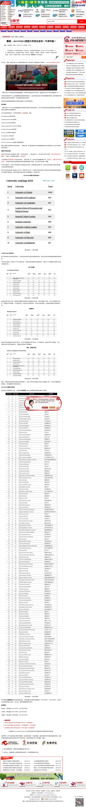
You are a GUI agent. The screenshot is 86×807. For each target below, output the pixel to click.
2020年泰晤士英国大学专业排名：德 (12, 765)
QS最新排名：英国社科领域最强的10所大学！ (18, 749)
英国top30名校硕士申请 (71, 117)
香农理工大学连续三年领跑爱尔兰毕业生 (75, 88)
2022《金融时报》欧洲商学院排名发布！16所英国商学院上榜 (22, 752)
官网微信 (68, 171)
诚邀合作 (53, 790)
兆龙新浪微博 (68, 53)
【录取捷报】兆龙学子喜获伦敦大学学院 (75, 68)
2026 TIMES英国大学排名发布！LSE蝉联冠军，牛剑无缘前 (20, 725)
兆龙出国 (28, 790)
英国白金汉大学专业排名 (40, 770)
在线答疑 (70, 46)
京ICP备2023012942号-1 (35, 799)
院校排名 (58, 27)
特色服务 (43, 790)
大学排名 (21, 36)
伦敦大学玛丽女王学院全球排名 (11, 761)
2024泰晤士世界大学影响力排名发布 (12, 767)
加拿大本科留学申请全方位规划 (73, 115)
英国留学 (9, 700)
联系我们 (38, 790)
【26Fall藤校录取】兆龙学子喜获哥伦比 (75, 63)
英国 (17, 30)
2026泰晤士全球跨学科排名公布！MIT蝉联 (76, 142)
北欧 (56, 30)
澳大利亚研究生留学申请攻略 (73, 124)
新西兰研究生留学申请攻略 (72, 126)
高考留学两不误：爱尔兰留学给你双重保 (75, 120)
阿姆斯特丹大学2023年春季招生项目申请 (75, 90)
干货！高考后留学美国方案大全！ (74, 113)
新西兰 (43, 30)
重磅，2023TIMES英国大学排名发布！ (44, 767)
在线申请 (70, 50)
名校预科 (50, 27)
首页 (4, 27)
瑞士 (62, 30)
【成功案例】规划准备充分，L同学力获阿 (75, 72)
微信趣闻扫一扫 (76, 53)
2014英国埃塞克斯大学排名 (41, 761)
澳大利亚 (36, 30)
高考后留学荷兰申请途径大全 (73, 122)
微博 (75, 171)
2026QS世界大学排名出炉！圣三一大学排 (75, 144)
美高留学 (11, 27)
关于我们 (33, 790)
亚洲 (69, 30)
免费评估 (81, 46)
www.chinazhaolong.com (20, 731)
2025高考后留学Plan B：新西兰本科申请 (75, 95)
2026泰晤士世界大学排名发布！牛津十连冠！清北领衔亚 (19, 727)
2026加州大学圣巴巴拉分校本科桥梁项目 (75, 81)
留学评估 (68, 179)
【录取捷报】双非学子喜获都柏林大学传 (75, 70)
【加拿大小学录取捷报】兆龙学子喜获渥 (75, 65)
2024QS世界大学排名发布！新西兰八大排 (75, 158)
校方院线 (75, 179)
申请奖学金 (43, 27)
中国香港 (49, 30)
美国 (4, 30)
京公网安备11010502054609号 (48, 799)
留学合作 (73, 27)
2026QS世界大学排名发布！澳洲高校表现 (75, 156)
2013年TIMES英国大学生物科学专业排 (44, 765)
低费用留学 (27, 27)
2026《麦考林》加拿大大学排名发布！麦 (75, 151)
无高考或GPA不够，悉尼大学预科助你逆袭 (76, 92)
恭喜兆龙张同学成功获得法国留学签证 (74, 74)
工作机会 (48, 790)
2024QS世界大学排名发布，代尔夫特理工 (75, 153)
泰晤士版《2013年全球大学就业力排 (12, 763)
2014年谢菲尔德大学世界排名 (42, 763)
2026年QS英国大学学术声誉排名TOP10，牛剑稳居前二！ (19, 722)
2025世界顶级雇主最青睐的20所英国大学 (75, 86)
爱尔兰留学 (19, 27)
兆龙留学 (9, 45)
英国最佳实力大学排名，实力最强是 (12, 770)
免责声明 (58, 790)
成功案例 (65, 27)
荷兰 (30, 30)
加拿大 (10, 30)
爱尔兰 (23, 30)
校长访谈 (81, 27)
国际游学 (34, 27)
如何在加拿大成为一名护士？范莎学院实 (75, 84)
